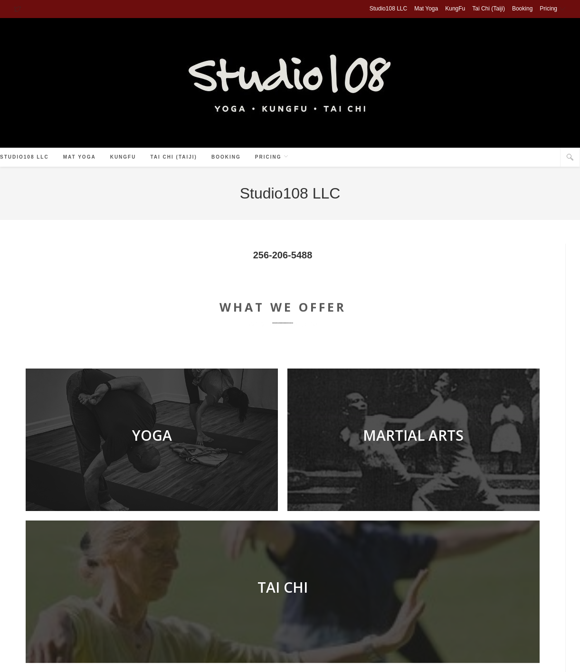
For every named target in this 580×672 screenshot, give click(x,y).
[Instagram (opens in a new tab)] (549, 158)
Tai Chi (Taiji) (488, 8)
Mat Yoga (426, 8)
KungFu (455, 8)
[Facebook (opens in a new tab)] (538, 158)
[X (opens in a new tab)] (19, 9)
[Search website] (570, 157)
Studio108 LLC (388, 8)
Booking (522, 8)
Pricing (553, 8)
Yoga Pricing (332, 660)
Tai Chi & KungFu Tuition (385, 660)
